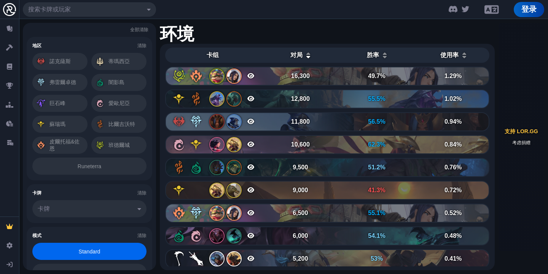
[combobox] (89, 9)
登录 (529, 9)
